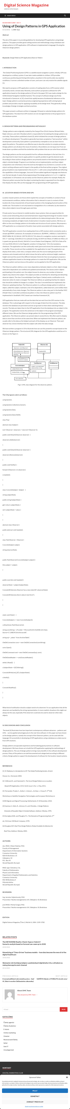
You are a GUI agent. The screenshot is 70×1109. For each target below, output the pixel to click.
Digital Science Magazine (26, 5)
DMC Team (16, 30)
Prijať (35, 1091)
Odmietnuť (34, 1096)
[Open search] (64, 15)
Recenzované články (9, 23)
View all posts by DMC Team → (27, 995)
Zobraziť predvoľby (35, 1102)
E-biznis (6, 1029)
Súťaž (5, 1043)
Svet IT (19, 23)
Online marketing (10, 1033)
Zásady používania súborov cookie (34, 1106)
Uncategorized (9, 1050)
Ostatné (6, 1036)
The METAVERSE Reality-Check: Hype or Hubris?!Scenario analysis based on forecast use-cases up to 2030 (24, 943)
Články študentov (10, 1026)
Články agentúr (9, 1022)
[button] (67, 1077)
